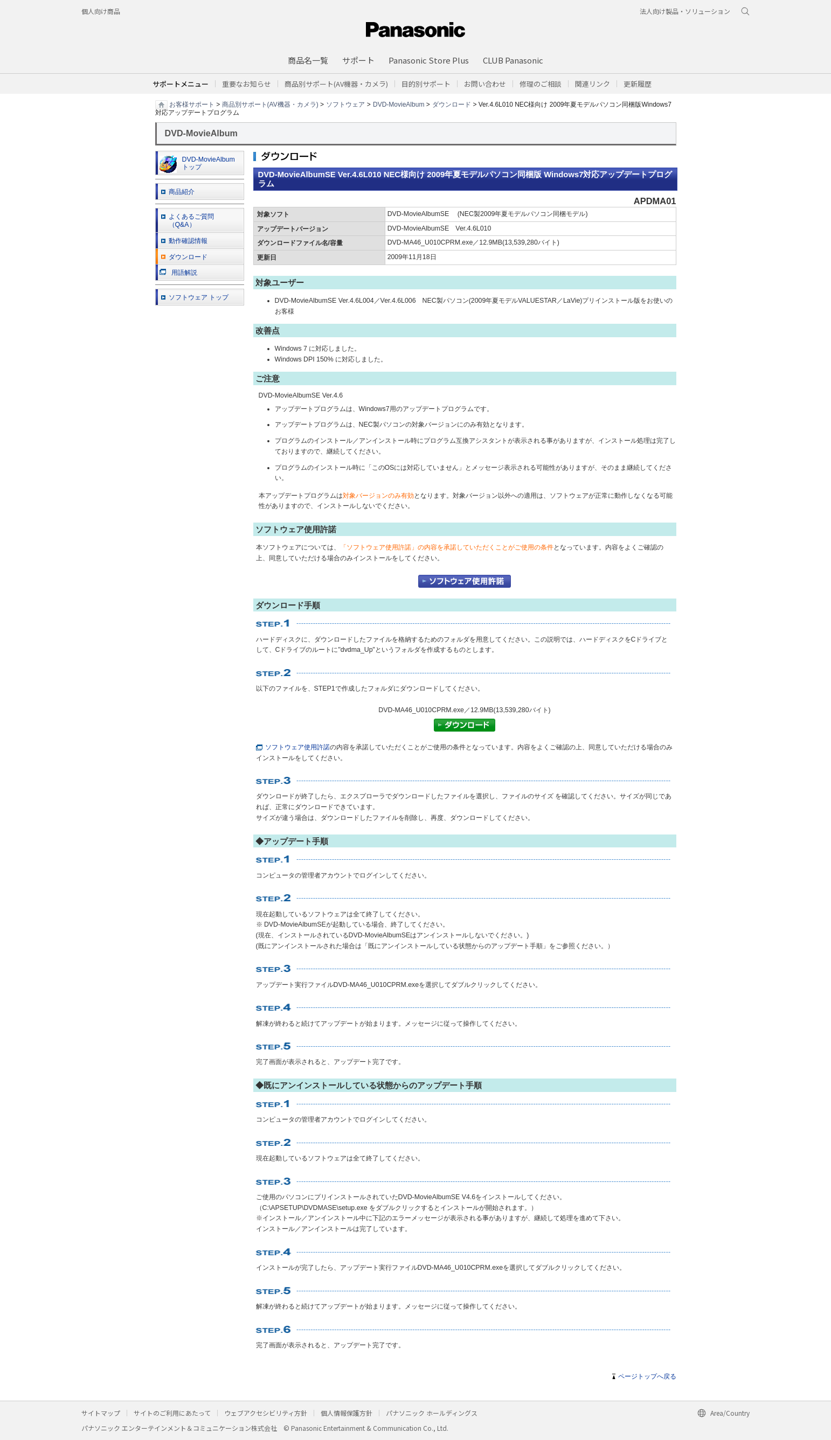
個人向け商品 (100, 11)
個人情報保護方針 (346, 1412)
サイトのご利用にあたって (172, 1412)
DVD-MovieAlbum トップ (197, 164)
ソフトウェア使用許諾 (293, 747)
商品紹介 (182, 192)
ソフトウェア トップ (198, 297)
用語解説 (178, 272)
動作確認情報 (188, 241)
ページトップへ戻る (647, 1376)
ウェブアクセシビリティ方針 (265, 1412)
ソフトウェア (345, 104)
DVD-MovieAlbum (398, 104)
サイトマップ (100, 1412)
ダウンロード (451, 104)
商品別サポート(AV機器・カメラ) (270, 104)
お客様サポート (191, 104)
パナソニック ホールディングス (431, 1412)
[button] (426, 84)
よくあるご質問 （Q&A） (191, 220)
